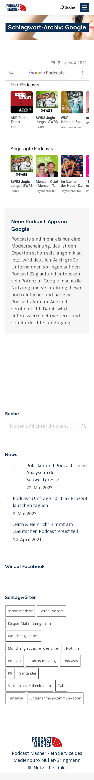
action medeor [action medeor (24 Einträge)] (20, 610)
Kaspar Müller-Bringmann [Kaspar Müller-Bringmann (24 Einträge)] (29, 623)
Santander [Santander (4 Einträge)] (28, 673)
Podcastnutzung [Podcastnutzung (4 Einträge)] (42, 660)
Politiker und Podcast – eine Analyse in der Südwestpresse (56, 472)
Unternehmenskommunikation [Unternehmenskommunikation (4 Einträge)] (55, 698)
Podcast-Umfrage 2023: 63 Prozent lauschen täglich (50, 501)
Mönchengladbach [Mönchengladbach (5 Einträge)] (23, 635)
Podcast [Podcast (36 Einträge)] (15, 660)
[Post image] (14, 468)
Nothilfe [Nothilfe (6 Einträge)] (72, 648)
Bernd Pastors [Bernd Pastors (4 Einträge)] (51, 610)
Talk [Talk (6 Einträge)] (61, 685)
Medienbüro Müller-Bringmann (47, 760)
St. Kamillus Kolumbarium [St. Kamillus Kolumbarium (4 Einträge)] (29, 685)
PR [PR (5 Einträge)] (10, 673)
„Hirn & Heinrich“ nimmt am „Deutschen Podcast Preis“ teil (45, 527)
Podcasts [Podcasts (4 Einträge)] (70, 660)
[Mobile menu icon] (84, 7)
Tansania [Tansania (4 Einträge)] (15, 698)
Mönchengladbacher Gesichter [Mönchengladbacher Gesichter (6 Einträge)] (33, 648)
